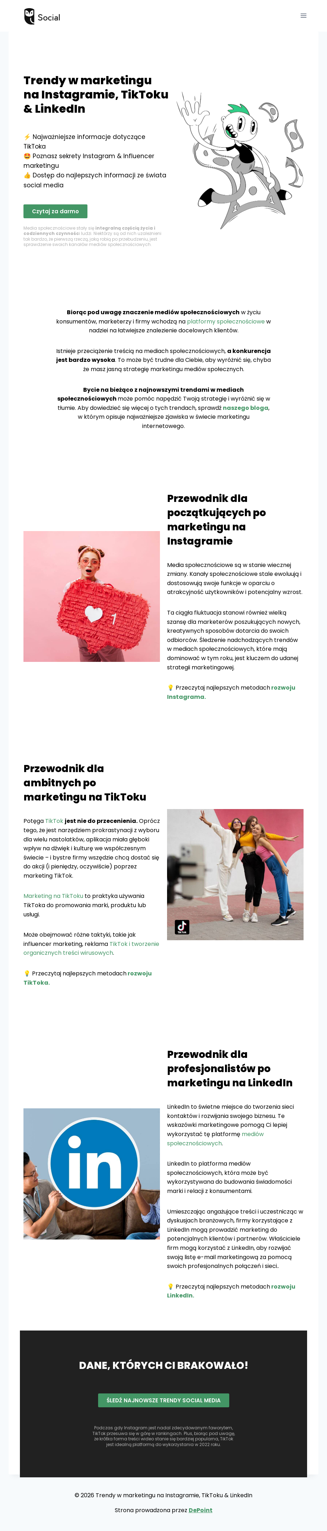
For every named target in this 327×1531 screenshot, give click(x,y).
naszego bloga (245, 408)
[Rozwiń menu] (303, 15)
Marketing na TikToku (53, 896)
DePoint (201, 1510)
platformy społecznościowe (226, 321)
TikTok (54, 821)
